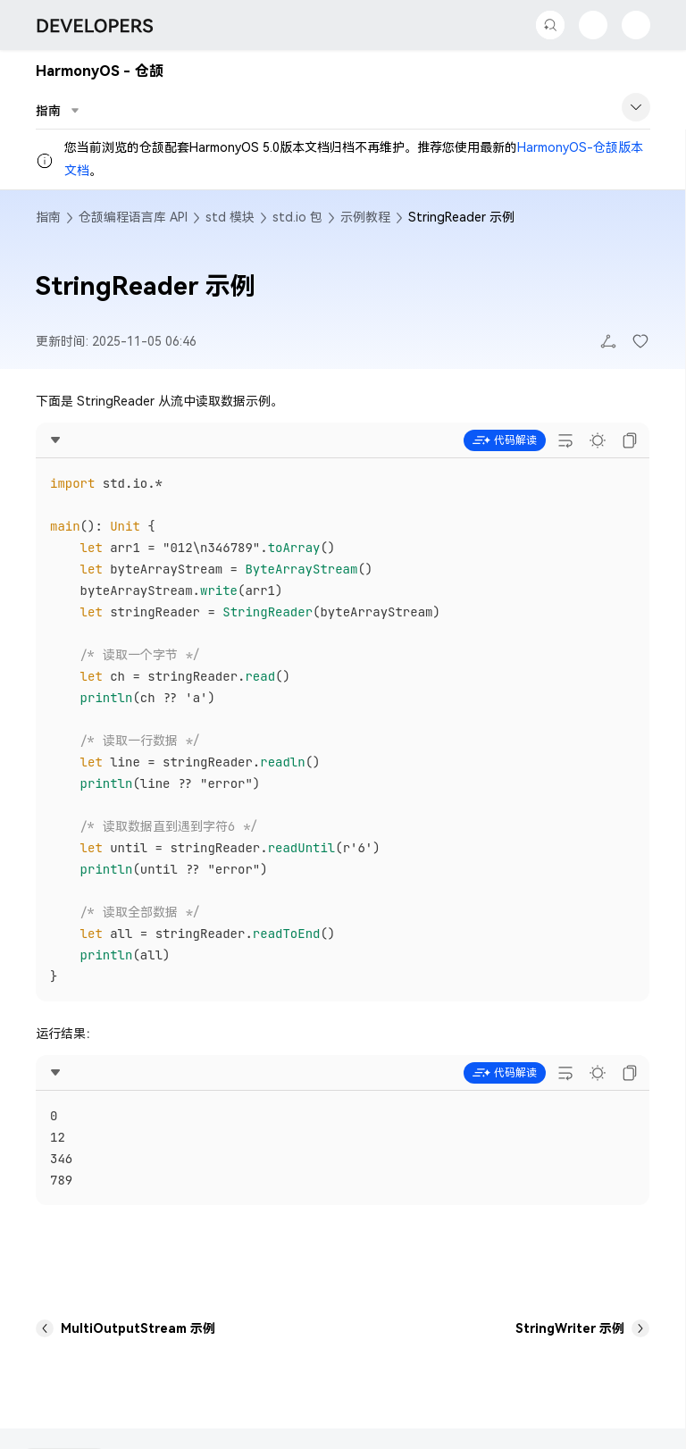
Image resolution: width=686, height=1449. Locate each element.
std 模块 (230, 217)
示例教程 (365, 217)
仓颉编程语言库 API (133, 217)
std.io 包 (297, 217)
